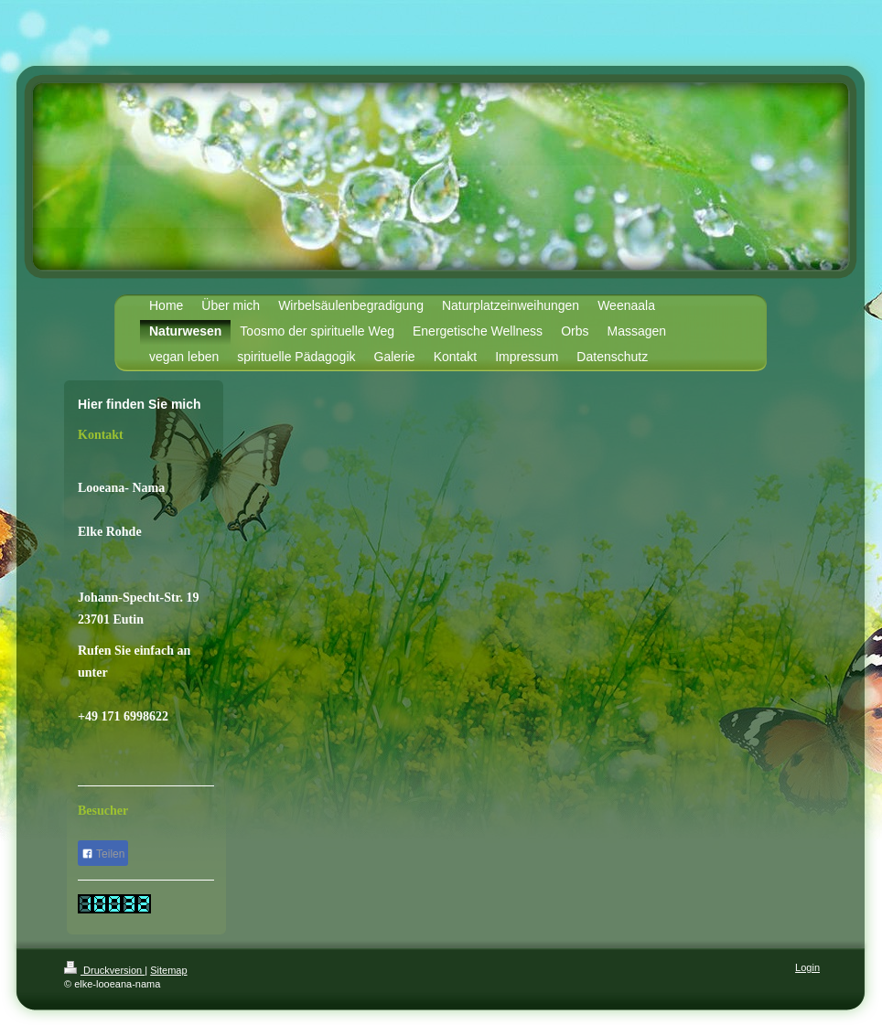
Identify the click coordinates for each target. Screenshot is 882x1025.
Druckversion (104, 970)
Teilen (102, 854)
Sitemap (168, 970)
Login (807, 967)
